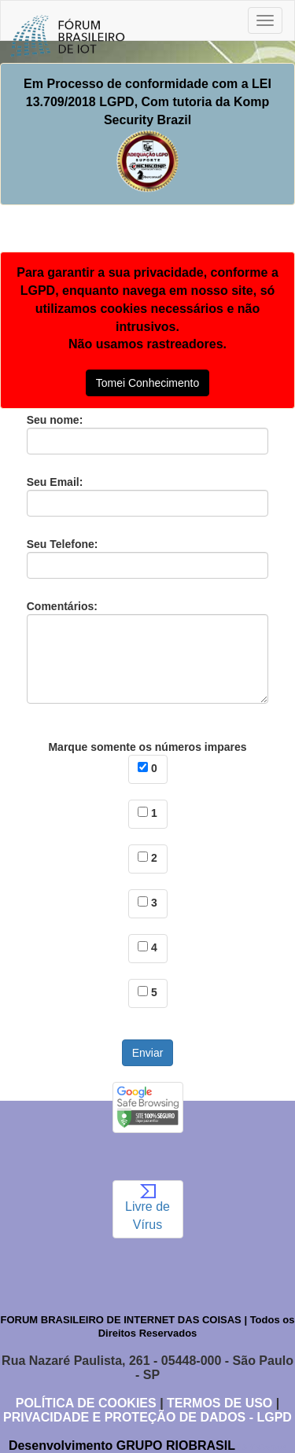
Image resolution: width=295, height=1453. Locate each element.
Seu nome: (148, 434)
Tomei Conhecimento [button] (148, 383)
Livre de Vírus (147, 1207)
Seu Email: (148, 496)
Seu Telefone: (148, 558)
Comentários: (148, 652)
